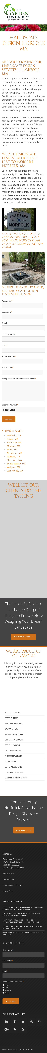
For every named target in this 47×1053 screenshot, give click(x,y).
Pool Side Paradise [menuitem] (12, 745)
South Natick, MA (16, 463)
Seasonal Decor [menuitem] (11, 718)
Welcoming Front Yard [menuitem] (14, 724)
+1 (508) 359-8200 (16, 868)
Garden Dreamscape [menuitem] (13, 751)
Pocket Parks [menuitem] (10, 762)
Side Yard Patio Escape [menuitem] (14, 740)
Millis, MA (12, 449)
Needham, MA (14, 452)
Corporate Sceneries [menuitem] (13, 767)
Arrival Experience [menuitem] (13, 713)
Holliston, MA (14, 442)
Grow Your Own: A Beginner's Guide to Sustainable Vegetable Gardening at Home (21, 921)
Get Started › (23, 830)
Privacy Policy (8, 873)
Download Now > (23, 637)
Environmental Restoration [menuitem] (16, 778)
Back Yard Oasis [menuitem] (11, 729)
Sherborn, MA (14, 460)
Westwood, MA (15, 470)
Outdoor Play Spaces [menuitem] (13, 756)
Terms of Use (8, 879)
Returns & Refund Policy (12, 885)
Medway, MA (13, 446)
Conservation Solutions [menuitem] (14, 772)
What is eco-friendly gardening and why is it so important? (23, 934)
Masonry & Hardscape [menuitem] (14, 734)
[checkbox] (23, 989)
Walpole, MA (13, 467)
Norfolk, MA (13, 456)
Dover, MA (12, 438)
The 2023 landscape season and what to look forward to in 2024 (22, 927)
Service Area (8, 891)
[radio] (23, 985)
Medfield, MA (14, 435)
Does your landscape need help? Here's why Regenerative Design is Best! (21, 915)
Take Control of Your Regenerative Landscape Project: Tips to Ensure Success (23, 908)
